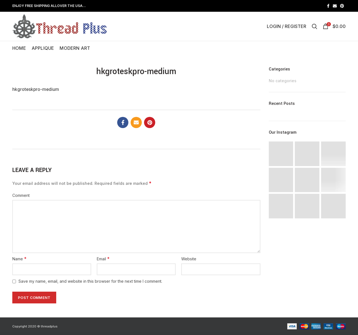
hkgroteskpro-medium (35, 89)
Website (188, 258)
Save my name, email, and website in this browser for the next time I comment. (90, 281)
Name (19, 258)
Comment (21, 195)
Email (103, 258)
